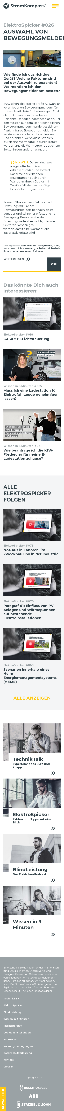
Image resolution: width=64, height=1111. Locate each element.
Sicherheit (54, 248)
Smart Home (11, 251)
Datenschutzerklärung (17, 1053)
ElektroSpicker (12, 1005)
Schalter (41, 248)
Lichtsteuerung (26, 248)
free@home (45, 245)
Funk (56, 245)
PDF (52, 264)
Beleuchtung (29, 245)
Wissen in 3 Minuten (16, 1019)
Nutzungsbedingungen (18, 1046)
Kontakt (8, 1059)
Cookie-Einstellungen (17, 1032)
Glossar (8, 1066)
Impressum (10, 1039)
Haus (6, 248)
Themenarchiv (12, 1025)
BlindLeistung (12, 1012)
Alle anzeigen (32, 698)
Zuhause (38, 251)
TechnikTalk (11, 998)
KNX (13, 248)
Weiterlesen (18, 259)
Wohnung (26, 251)
